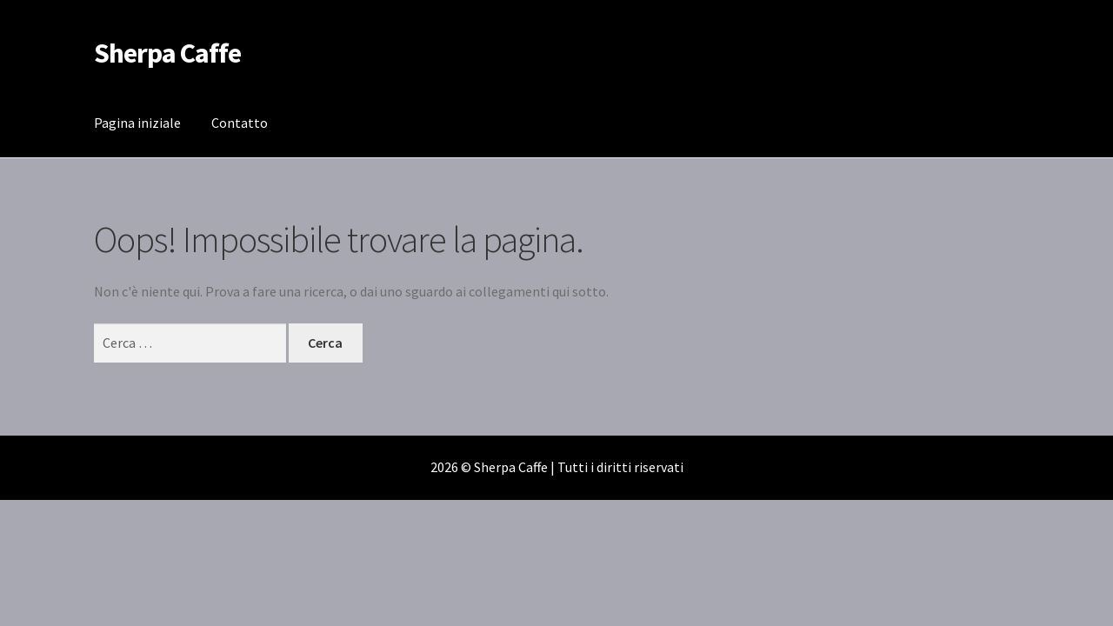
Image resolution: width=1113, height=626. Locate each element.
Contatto (239, 122)
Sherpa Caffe (167, 53)
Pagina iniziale (137, 122)
